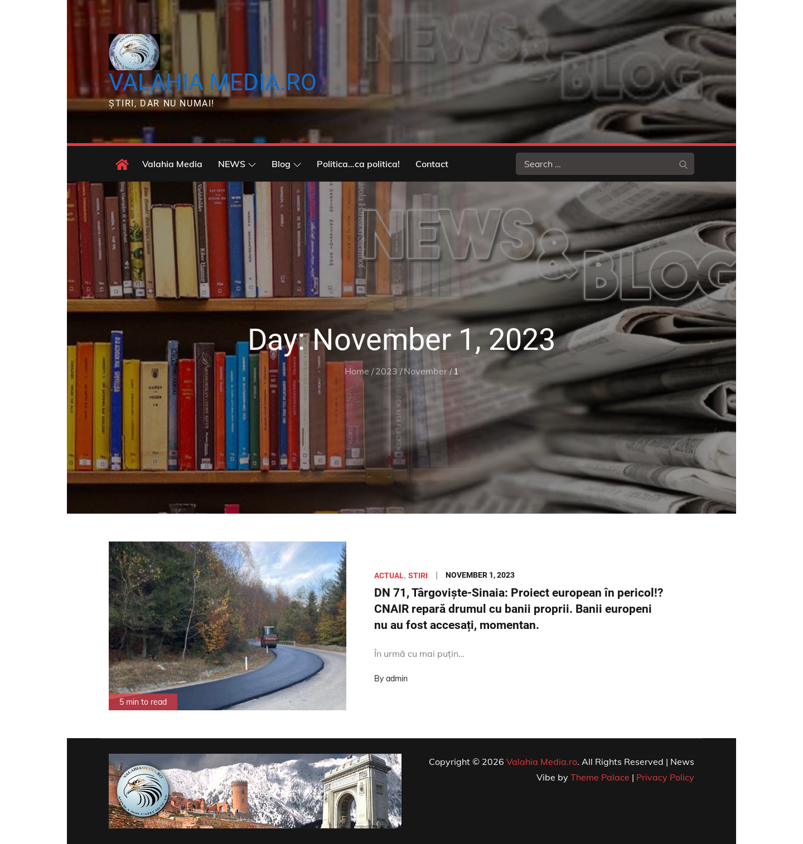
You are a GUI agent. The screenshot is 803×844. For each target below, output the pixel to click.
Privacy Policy (665, 777)
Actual (389, 575)
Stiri (418, 575)
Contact (431, 163)
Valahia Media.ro (213, 82)
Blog (286, 163)
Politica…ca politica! (358, 163)
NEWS (237, 163)
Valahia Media (172, 163)
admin (397, 679)
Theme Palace (600, 777)
